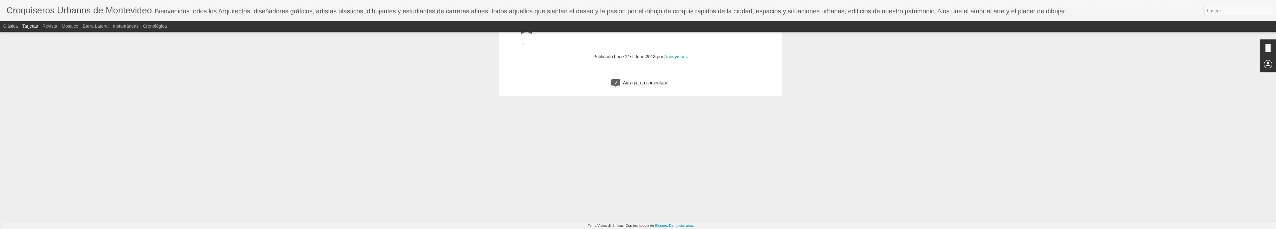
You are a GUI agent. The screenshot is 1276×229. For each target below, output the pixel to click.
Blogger (661, 225)
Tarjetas (30, 26)
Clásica (10, 26)
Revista (49, 26)
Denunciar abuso (682, 225)
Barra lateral (95, 26)
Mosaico (70, 26)
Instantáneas (125, 26)
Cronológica (155, 26)
